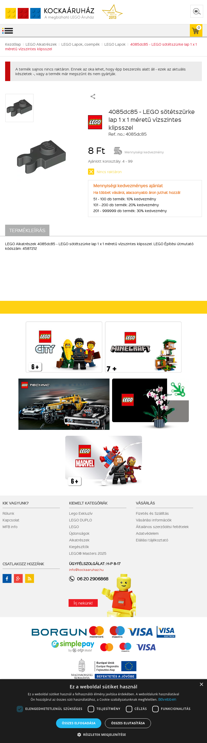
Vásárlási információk (154, 519)
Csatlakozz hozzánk (23, 563)
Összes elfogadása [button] (79, 723)
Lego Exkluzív (81, 513)
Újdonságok (79, 533)
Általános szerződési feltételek (162, 526)
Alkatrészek (79, 539)
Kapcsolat (11, 519)
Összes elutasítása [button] (128, 723)
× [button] (201, 685)
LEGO (74, 526)
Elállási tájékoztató (152, 539)
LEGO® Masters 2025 (87, 553)
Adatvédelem (147, 533)
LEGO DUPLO (80, 519)
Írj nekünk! (83, 603)
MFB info (10, 526)
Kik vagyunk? (16, 503)
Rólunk (8, 513)
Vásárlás (145, 503)
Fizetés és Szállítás (152, 513)
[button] (103, 734)
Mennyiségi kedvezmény (144, 152)
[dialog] (103, 711)
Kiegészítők (79, 546)
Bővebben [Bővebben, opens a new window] (167, 699)
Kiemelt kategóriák (88, 503)
